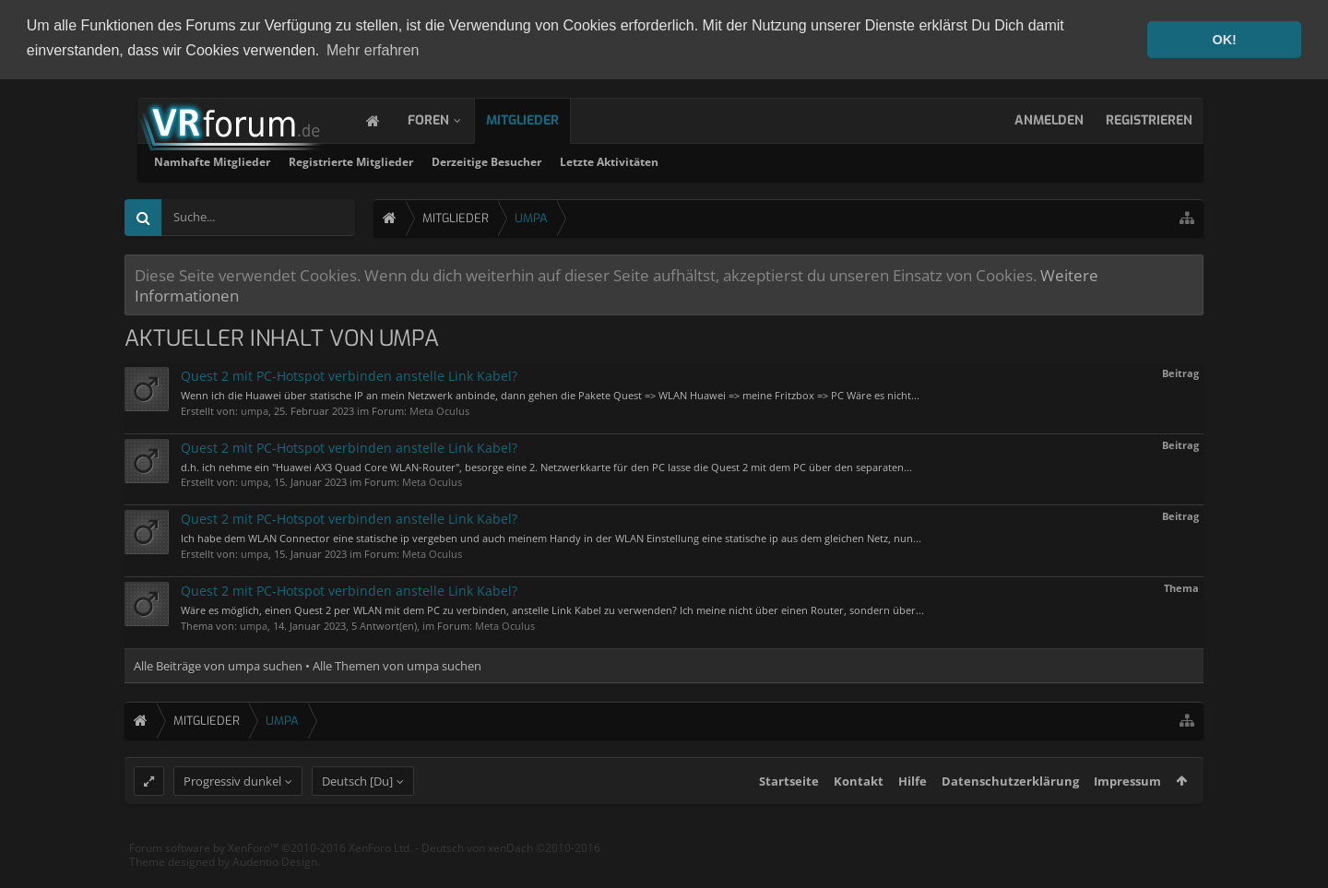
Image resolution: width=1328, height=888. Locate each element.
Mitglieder (540, 118)
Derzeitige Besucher (722, 160)
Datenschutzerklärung (1010, 813)
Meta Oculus (439, 409)
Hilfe (912, 813)
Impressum (1127, 813)
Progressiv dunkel (232, 813)
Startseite (789, 813)
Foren (447, 118)
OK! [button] (1224, 39)
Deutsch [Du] (357, 813)
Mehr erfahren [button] (373, 50)
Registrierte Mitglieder (587, 160)
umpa (254, 409)
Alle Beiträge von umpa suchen (218, 664)
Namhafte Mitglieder (448, 160)
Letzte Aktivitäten (845, 160)
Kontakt (858, 813)
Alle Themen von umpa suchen (397, 664)
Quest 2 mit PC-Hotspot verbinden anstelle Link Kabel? (349, 374)
